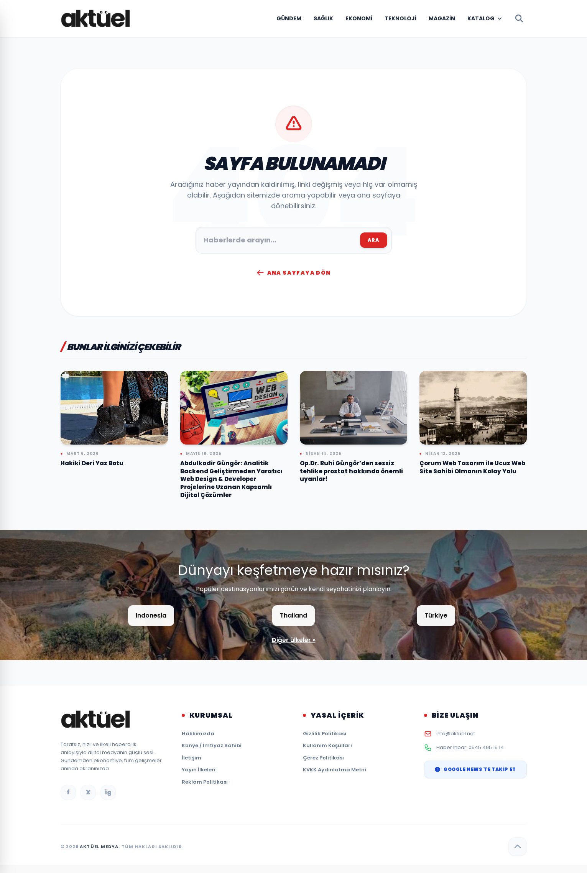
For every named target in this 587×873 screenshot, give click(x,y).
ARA (374, 240)
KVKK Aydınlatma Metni (334, 769)
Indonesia (151, 615)
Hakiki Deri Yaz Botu (92, 463)
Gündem (288, 18)
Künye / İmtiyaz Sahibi (212, 745)
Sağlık (323, 18)
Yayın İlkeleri (198, 769)
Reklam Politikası (205, 782)
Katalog (481, 18)
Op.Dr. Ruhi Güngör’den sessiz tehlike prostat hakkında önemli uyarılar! (351, 471)
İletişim (191, 757)
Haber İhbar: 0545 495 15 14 (470, 747)
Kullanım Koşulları (327, 745)
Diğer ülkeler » (294, 640)
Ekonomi (358, 18)
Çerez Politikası (323, 757)
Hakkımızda (198, 733)
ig (108, 792)
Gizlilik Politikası (324, 733)
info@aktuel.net (455, 733)
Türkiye (435, 615)
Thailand (293, 615)
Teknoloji (400, 18)
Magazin (442, 18)
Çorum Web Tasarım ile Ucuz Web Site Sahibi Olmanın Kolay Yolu (472, 467)
